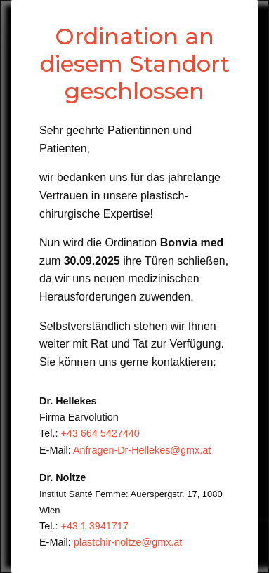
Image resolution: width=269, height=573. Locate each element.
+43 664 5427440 (99, 433)
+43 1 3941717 (94, 526)
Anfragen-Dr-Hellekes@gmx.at (142, 450)
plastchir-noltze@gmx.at (128, 542)
